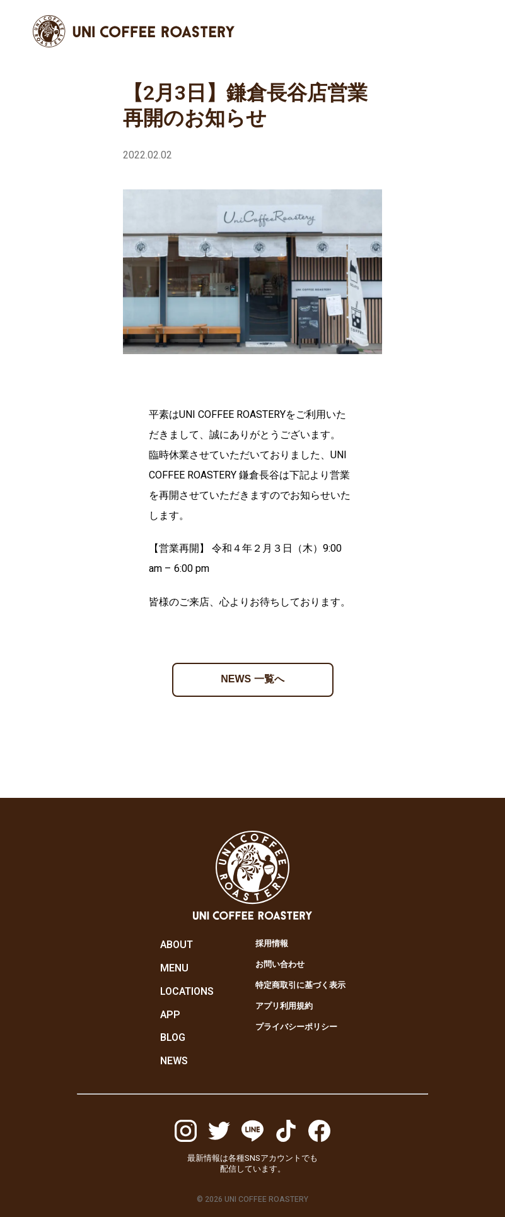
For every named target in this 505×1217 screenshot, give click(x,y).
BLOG (172, 1037)
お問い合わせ (280, 964)
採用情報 (271, 943)
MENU (174, 968)
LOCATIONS (187, 991)
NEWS (174, 1061)
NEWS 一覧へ (252, 679)
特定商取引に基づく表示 (300, 985)
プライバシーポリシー (296, 1027)
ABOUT (176, 945)
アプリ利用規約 (284, 1006)
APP (170, 1015)
